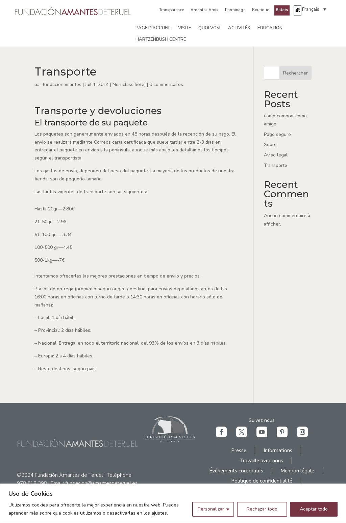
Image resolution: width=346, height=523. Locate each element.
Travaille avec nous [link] (261, 460)
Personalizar (211, 509)
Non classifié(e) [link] (129, 84)
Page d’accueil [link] (153, 28)
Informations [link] (278, 450)
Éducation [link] (269, 28)
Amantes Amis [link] (204, 9)
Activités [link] (239, 28)
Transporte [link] (275, 165)
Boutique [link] (260, 9)
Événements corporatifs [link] (236, 470)
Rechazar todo (262, 509)
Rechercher (295, 73)
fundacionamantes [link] (62, 84)
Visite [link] (184, 28)
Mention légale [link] (297, 470)
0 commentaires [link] (166, 84)
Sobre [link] (270, 144)
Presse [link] (238, 450)
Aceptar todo (314, 509)
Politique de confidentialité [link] (261, 480)
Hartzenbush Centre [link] (160, 39)
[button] (221, 432)
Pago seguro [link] (277, 134)
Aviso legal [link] (276, 155)
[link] (73, 15)
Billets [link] (282, 9)
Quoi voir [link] (209, 28)
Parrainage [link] (235, 9)
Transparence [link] (171, 9)
